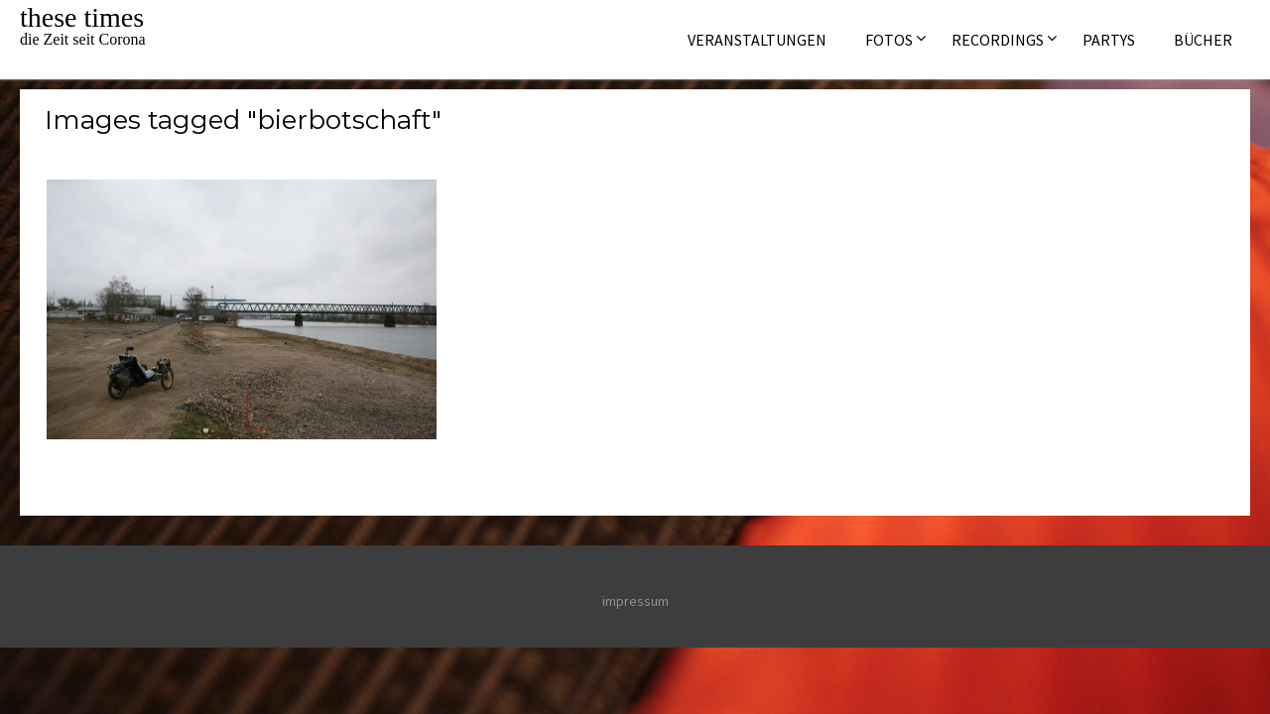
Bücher (1203, 40)
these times (82, 17)
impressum (635, 601)
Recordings (998, 40)
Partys (1108, 40)
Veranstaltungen (757, 40)
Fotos (889, 40)
